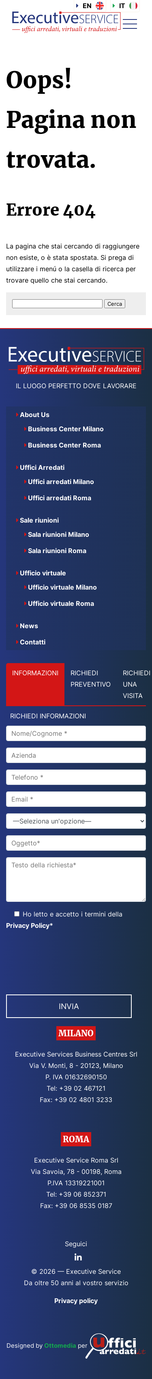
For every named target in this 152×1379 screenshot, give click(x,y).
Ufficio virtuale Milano (62, 587)
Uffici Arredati (42, 467)
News (29, 626)
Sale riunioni (39, 520)
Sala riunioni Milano (58, 534)
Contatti (32, 642)
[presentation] (67, 960)
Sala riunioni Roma (57, 551)
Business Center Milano (66, 429)
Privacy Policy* (29, 925)
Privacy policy (76, 1301)
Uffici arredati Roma (59, 498)
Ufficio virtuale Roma (61, 603)
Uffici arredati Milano (61, 482)
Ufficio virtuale (43, 573)
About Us (34, 415)
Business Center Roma (64, 445)
